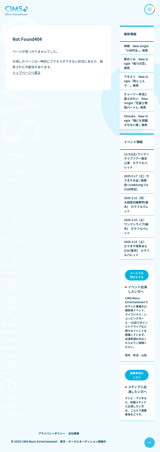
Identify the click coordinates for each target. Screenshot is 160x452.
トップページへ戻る (26, 72)
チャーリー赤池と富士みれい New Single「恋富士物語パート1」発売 (136, 100)
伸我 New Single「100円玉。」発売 (136, 48)
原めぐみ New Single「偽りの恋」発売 (136, 63)
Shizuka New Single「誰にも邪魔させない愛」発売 (136, 120)
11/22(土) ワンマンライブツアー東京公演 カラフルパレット (136, 160)
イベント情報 (133, 142)
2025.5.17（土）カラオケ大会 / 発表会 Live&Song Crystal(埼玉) (136, 182)
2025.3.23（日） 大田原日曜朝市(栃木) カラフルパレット (136, 204)
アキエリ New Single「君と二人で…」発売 (136, 80)
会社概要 (73, 433)
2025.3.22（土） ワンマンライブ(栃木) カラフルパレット (136, 226)
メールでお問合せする (137, 275)
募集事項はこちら (137, 375)
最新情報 (130, 34)
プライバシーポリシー (51, 433)
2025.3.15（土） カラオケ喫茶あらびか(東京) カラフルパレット (136, 248)
